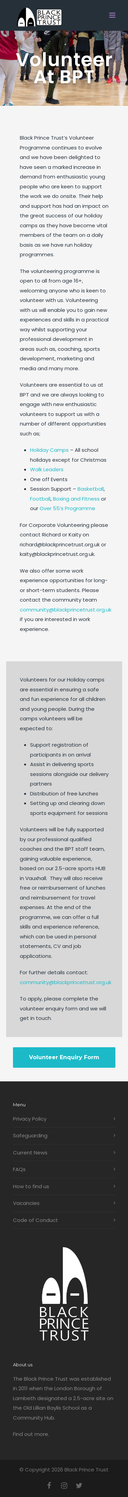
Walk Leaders (46, 469)
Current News (30, 1152)
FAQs (19, 1169)
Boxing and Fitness (76, 498)
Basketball (90, 488)
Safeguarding (30, 1135)
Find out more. (31, 1434)
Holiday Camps (49, 450)
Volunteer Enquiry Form (64, 1057)
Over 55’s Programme (67, 508)
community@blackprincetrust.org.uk (65, 609)
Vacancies (26, 1203)
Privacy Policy (29, 1118)
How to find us (31, 1186)
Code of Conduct (35, 1220)
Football (40, 498)
